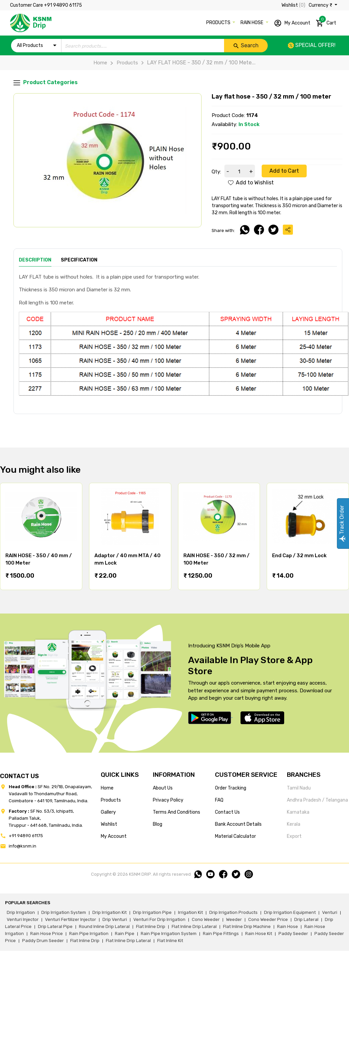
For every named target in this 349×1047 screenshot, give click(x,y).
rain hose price (46, 933)
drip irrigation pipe (152, 912)
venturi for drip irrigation (159, 919)
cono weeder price (268, 919)
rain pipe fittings (221, 933)
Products (122, 63)
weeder (234, 919)
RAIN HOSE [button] (252, 22)
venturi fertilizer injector (70, 919)
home (107, 788)
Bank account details (238, 824)
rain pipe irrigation (88, 933)
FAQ (219, 800)
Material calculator (235, 836)
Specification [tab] (79, 260)
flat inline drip (150, 926)
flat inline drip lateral (194, 926)
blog (157, 824)
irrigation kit (190, 912)
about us (163, 788)
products (111, 800)
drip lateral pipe (55, 926)
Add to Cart (284, 171)
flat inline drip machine (247, 926)
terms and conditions (176, 812)
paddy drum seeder (43, 940)
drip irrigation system (63, 912)
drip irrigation (21, 912)
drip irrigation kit (109, 912)
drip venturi (114, 919)
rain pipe (124, 933)
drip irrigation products (233, 912)
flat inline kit (170, 940)
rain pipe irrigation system (169, 933)
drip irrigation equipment (290, 912)
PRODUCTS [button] (218, 22)
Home (100, 63)
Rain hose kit (258, 933)
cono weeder (206, 919)
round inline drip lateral (104, 926)
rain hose (287, 926)
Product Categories (45, 82)
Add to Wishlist (251, 182)
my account (114, 836)
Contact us (227, 812)
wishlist (109, 824)
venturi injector (23, 919)
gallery (108, 812)
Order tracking (230, 788)
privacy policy (168, 800)
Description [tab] (35, 260)
